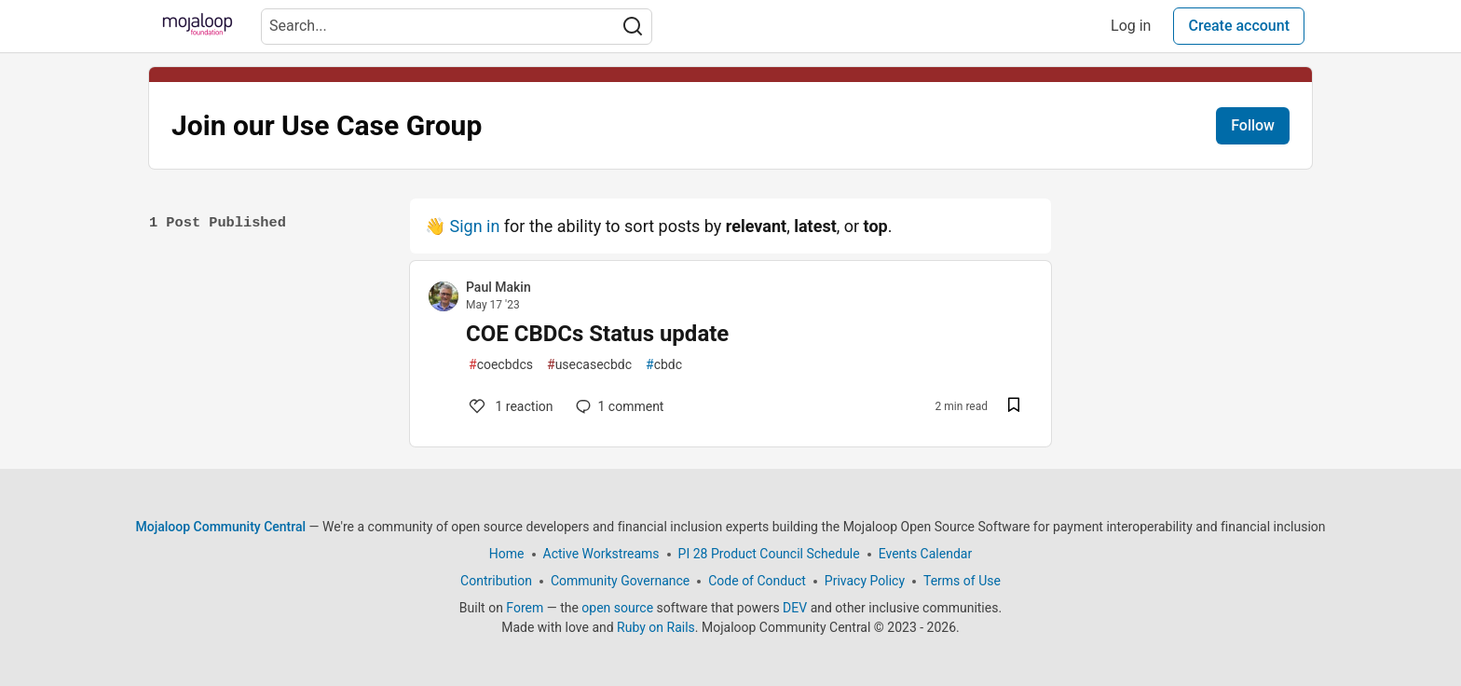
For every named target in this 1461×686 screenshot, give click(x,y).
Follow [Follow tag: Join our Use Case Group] (1253, 125)
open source (617, 607)
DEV (795, 607)
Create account (1239, 25)
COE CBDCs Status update (597, 334)
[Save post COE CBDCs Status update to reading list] (1013, 407)
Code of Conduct (757, 580)
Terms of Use (962, 580)
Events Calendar (925, 553)
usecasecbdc (589, 365)
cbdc (664, 365)
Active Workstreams (601, 553)
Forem (524, 607)
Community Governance (620, 580)
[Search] (632, 26)
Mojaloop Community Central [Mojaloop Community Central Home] (221, 526)
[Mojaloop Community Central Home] (197, 26)
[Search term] (456, 26)
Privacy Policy (865, 580)
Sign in (474, 226)
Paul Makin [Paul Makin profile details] (498, 287)
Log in (1131, 25)
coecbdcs (501, 365)
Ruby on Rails (656, 627)
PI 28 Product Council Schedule (769, 553)
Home (507, 553)
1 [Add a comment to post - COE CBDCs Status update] (509, 406)
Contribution (496, 580)
